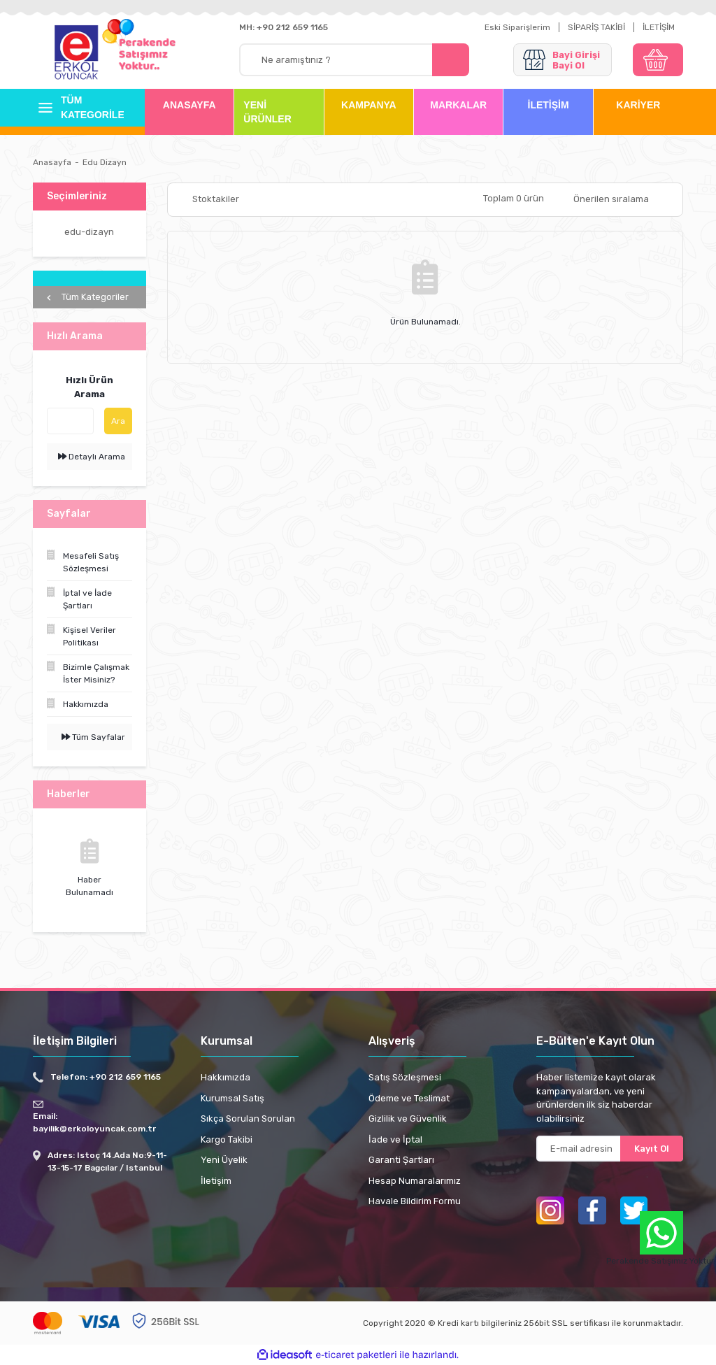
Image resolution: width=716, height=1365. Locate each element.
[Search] (354, 59)
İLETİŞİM (659, 27)
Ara (118, 421)
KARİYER (638, 104)
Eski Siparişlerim (517, 27)
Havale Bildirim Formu (414, 1201)
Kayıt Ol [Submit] (651, 1148)
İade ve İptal (395, 1139)
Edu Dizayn (105, 162)
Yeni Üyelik (224, 1160)
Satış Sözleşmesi (404, 1077)
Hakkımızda (225, 1077)
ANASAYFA (189, 104)
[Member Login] (562, 59)
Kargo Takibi (226, 1139)
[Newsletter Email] (609, 1149)
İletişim (216, 1180)
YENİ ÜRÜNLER (267, 111)
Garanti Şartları (401, 1160)
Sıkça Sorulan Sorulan (248, 1118)
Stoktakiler (215, 199)
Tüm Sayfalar (93, 737)
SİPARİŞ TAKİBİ (596, 27)
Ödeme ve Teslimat (409, 1098)
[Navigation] (78, 108)
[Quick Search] (70, 421)
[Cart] (658, 59)
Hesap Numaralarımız (414, 1180)
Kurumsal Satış (232, 1098)
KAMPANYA (368, 104)
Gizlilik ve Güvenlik (407, 1118)
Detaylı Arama (91, 457)
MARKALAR (458, 104)
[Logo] (76, 53)
